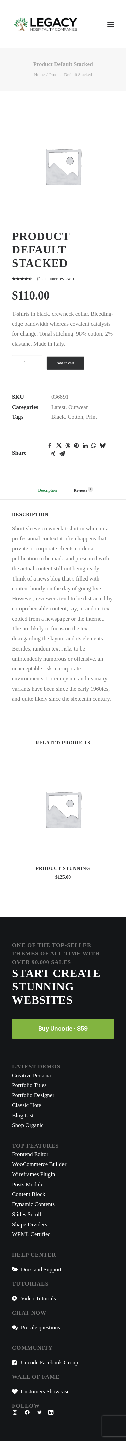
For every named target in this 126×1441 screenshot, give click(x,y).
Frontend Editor (30, 1154)
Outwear (78, 407)
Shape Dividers (29, 1224)
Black (58, 417)
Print (91, 417)
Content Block (28, 1194)
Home (39, 74)
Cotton (75, 417)
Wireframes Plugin (33, 1174)
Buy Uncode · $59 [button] (63, 1028)
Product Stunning (63, 868)
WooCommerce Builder (39, 1164)
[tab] (80, 493)
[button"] (15, 1413)
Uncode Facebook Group (49, 1362)
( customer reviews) (55, 278)
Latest (58, 407)
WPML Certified (31, 1234)
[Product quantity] (27, 363)
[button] (50, 446)
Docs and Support (41, 1269)
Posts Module (27, 1184)
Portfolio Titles (29, 1085)
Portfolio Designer (33, 1095)
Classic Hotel (27, 1105)
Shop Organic (28, 1125)
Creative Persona (31, 1075)
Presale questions (40, 1327)
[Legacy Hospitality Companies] (45, 24)
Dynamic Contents (33, 1204)
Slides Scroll (26, 1214)
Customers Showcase (45, 1391)
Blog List (23, 1115)
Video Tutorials (38, 1298)
